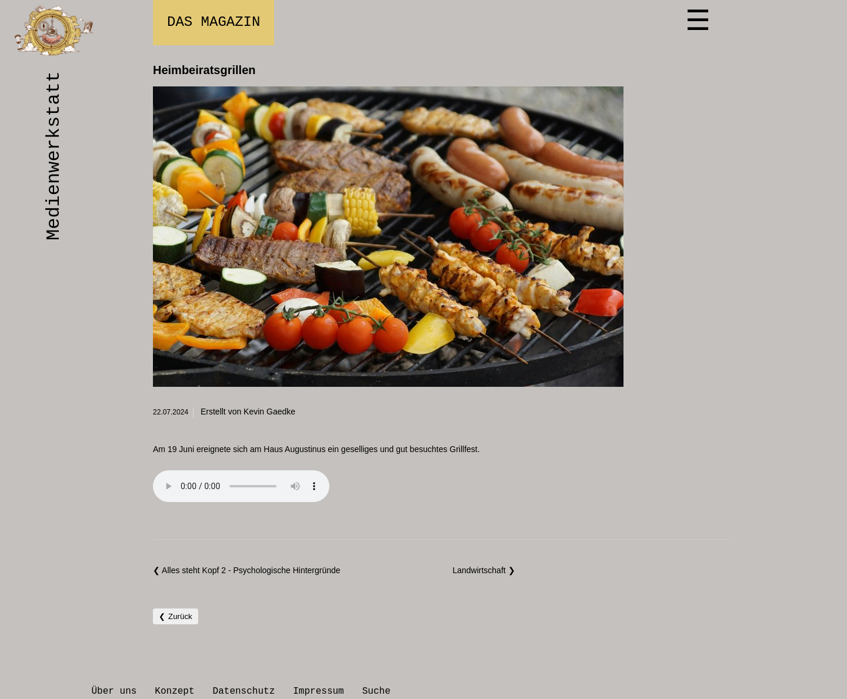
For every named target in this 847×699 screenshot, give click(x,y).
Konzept (174, 691)
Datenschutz (244, 691)
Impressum (318, 691)
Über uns (114, 691)
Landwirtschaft (480, 570)
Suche (376, 691)
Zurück (180, 616)
